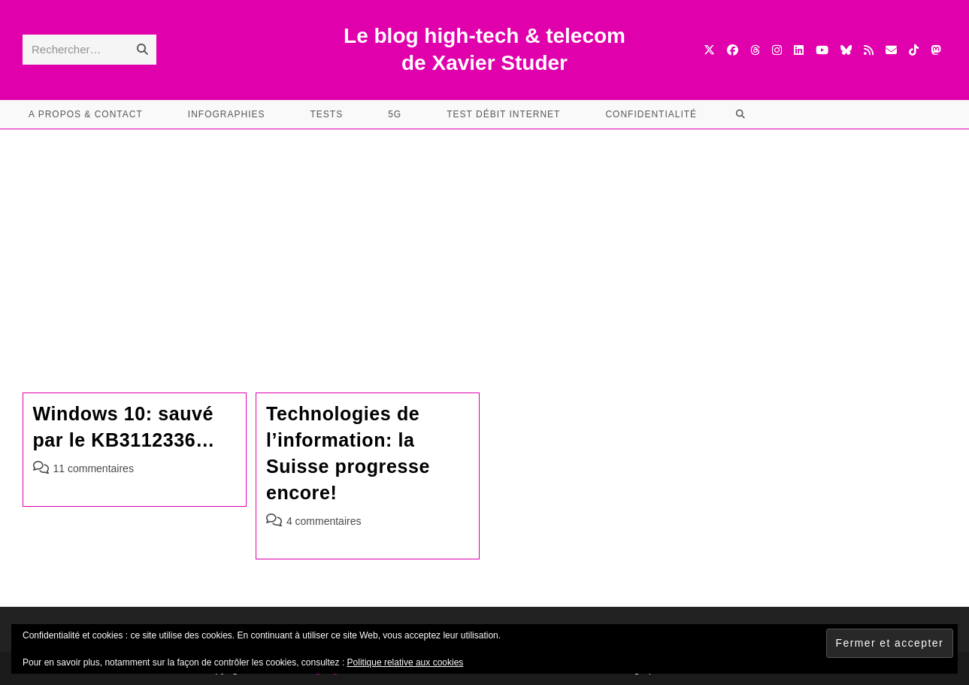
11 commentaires (93, 468)
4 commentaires (324, 521)
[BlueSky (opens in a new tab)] (846, 50)
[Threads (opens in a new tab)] (755, 50)
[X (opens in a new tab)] (709, 50)
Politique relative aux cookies (405, 662)
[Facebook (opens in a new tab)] (732, 50)
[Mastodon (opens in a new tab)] (935, 50)
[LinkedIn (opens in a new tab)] (799, 50)
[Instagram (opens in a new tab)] (777, 50)
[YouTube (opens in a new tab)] (822, 50)
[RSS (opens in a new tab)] (869, 50)
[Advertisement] (485, 242)
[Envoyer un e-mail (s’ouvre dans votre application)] (891, 50)
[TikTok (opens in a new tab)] (914, 50)
